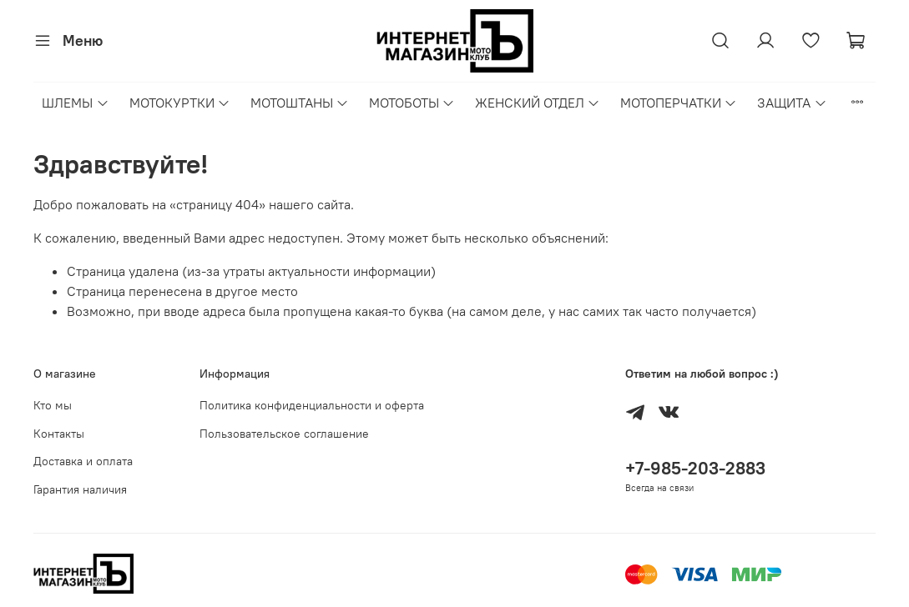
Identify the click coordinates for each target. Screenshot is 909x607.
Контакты (58, 433)
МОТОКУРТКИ (179, 102)
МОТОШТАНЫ (299, 102)
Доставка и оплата (83, 461)
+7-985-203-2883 (695, 468)
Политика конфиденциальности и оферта (311, 405)
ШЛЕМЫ (75, 102)
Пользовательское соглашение (284, 433)
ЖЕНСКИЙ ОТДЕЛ (537, 102)
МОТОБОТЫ (412, 102)
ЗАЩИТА (791, 102)
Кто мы (52, 405)
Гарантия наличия (80, 489)
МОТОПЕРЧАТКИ (678, 102)
